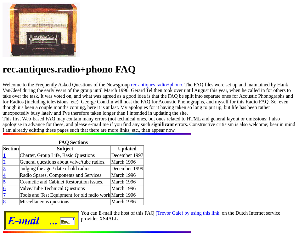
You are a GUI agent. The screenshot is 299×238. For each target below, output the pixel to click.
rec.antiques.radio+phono (156, 84)
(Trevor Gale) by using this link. (188, 213)
